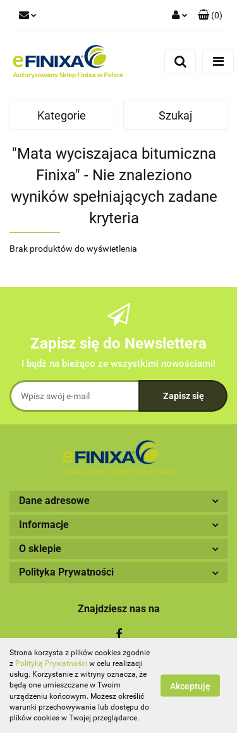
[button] (210, 16)
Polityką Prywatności (51, 663)
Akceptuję (190, 686)
